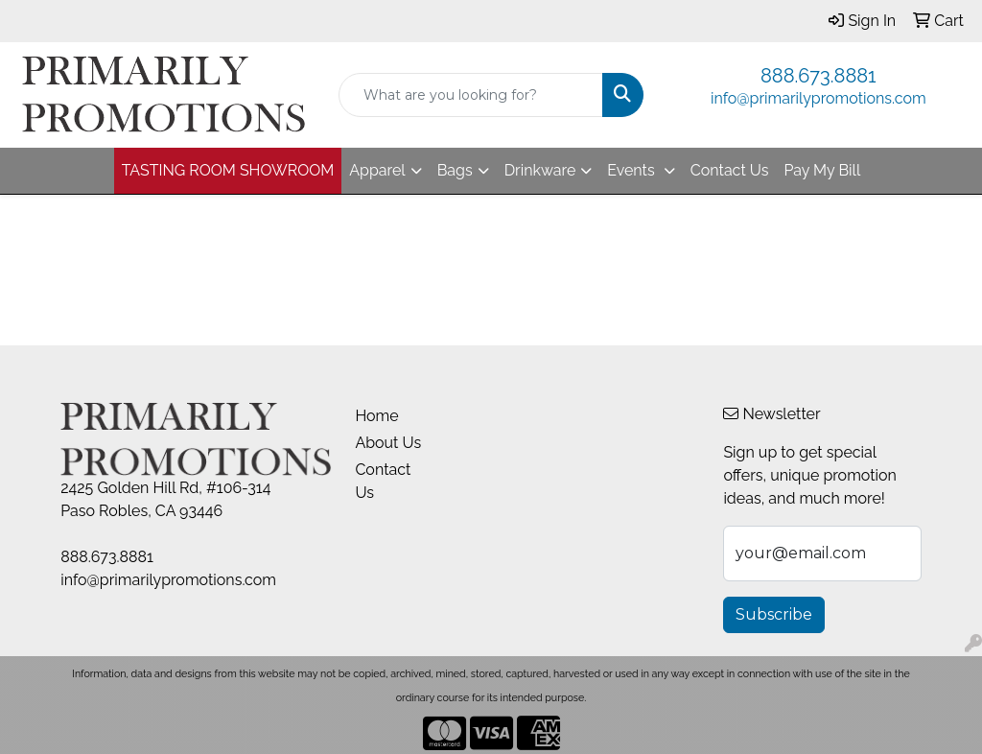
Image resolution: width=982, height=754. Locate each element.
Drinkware (540, 170)
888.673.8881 (818, 75)
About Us (388, 443)
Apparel (377, 170)
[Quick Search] (470, 95)
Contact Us (729, 170)
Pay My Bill (821, 170)
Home (376, 416)
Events (632, 170)
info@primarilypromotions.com (818, 98)
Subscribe (774, 614)
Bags (455, 170)
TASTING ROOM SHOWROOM (228, 170)
